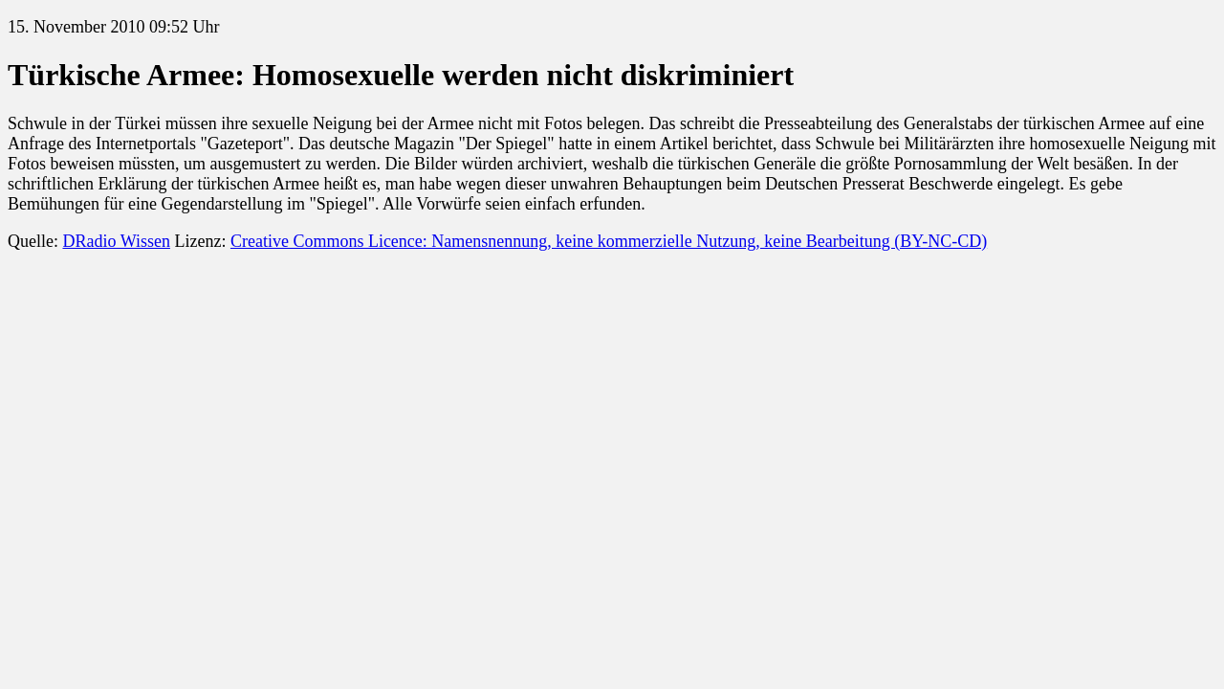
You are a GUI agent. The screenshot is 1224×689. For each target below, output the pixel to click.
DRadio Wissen (115, 241)
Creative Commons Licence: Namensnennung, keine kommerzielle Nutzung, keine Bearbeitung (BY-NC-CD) (608, 241)
